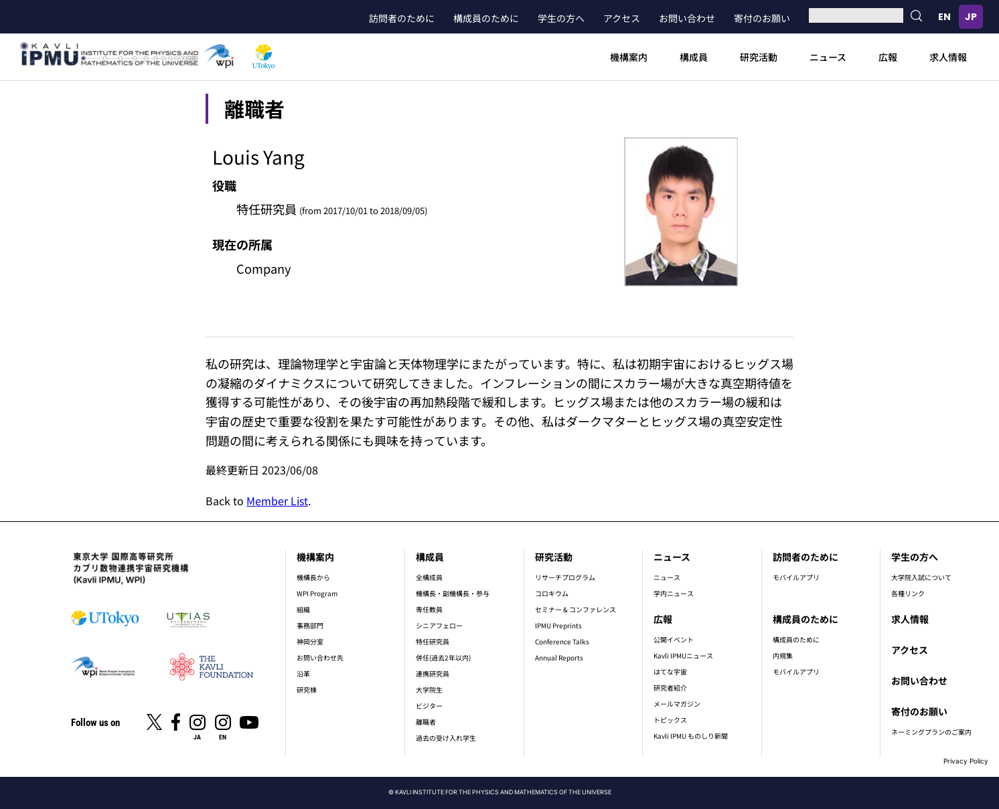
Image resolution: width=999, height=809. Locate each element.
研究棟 (307, 690)
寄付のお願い (762, 18)
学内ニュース (674, 593)
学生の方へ (561, 18)
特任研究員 (432, 641)
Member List (277, 500)
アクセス (621, 18)
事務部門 (310, 625)
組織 (303, 609)
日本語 (971, 17)
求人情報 (948, 57)
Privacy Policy (965, 761)
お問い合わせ (687, 18)
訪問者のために (402, 18)
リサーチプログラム (565, 577)
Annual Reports (559, 657)
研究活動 (758, 57)
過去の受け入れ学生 (446, 738)
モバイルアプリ (796, 577)
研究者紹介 (670, 688)
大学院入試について (921, 577)
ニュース (828, 57)
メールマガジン (677, 704)
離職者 (426, 722)
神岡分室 (310, 641)
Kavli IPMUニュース (683, 655)
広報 (887, 57)
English (944, 17)
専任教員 (429, 609)
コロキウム (551, 593)
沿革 (303, 673)
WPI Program (317, 593)
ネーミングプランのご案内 (931, 732)
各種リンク (908, 593)
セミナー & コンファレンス (575, 609)
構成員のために (486, 18)
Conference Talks (562, 641)
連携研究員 (432, 673)
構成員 (694, 57)
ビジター (429, 706)
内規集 (783, 655)
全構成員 (429, 577)
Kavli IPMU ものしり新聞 (691, 736)
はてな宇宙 (670, 671)
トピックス (670, 720)
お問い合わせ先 (320, 657)
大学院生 (429, 690)
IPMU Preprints (558, 625)
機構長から (313, 577)
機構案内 (628, 57)
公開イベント (674, 639)
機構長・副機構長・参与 (452, 593)
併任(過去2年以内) (443, 657)
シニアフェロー (439, 625)
